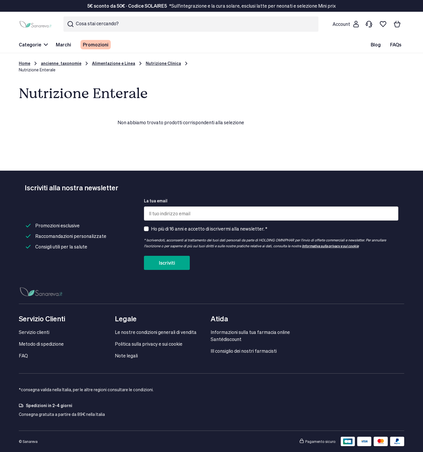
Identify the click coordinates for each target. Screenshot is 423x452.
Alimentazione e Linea (113, 63)
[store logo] (36, 24)
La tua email (155, 200)
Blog (376, 44)
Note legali (126, 355)
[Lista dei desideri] (383, 24)
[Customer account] (345, 24)
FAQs (395, 44)
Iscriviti (167, 263)
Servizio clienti (34, 332)
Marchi (63, 44)
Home (24, 63)
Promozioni (95, 44)
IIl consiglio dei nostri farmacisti (244, 351)
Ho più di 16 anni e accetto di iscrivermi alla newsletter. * (209, 228)
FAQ (23, 355)
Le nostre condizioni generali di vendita (156, 332)
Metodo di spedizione (41, 344)
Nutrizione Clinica (163, 63)
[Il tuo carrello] (397, 24)
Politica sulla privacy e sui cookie (148, 344)
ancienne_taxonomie (61, 63)
